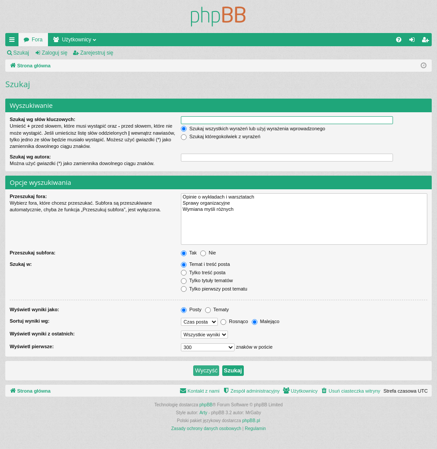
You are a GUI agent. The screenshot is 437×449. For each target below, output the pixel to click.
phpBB (206, 404)
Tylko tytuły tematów (207, 280)
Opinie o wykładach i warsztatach (304, 197)
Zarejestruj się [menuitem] (427, 41)
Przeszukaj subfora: (32, 252)
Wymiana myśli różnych (304, 209)
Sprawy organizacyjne (304, 203)
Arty (203, 412)
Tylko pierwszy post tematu (214, 288)
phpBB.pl (251, 420)
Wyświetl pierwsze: (32, 346)
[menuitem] (398, 39)
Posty (191, 309)
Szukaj (21, 53)
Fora (37, 40)
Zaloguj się (54, 53)
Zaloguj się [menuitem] (414, 41)
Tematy (217, 309)
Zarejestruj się (96, 53)
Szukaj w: (21, 264)
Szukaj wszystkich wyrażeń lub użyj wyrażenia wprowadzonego (253, 128)
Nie (208, 252)
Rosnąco (234, 321)
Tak (189, 252)
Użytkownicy (77, 40)
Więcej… (13, 41)
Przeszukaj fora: (28, 196)
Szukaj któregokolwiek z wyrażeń (220, 136)
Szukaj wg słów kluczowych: (42, 119)
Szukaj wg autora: (30, 156)
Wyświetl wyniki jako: (34, 309)
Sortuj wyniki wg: (29, 321)
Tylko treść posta (203, 272)
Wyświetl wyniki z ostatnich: (42, 333)
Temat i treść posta (205, 264)
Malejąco (265, 321)
